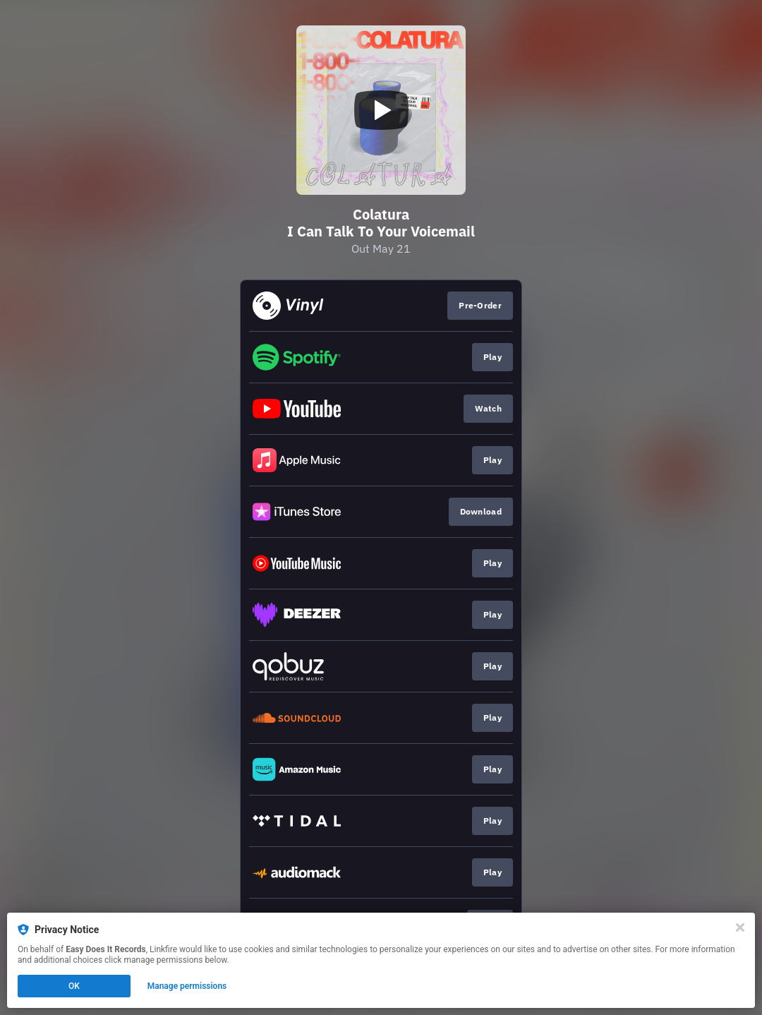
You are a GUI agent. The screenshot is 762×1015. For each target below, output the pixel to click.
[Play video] (381, 110)
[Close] (740, 927)
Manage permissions (187, 986)
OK (74, 986)
